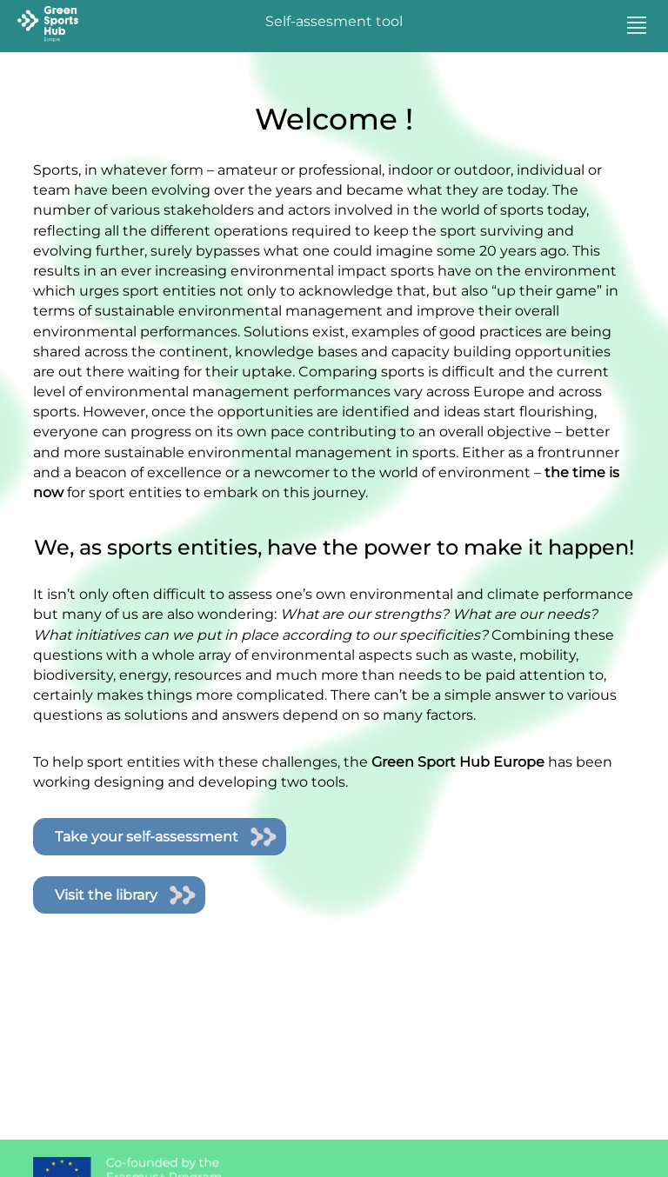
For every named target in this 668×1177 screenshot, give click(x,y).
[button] (636, 26)
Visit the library (106, 895)
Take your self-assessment (146, 836)
